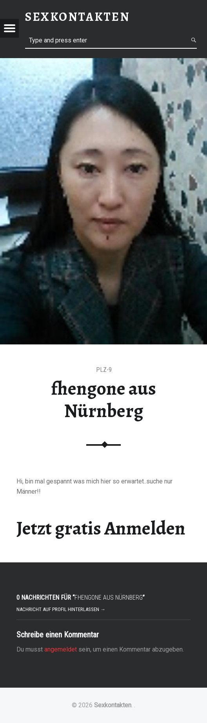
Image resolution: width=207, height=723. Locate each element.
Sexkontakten (112, 705)
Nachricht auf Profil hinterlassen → (60, 609)
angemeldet (60, 649)
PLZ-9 (104, 369)
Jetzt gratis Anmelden (100, 528)
